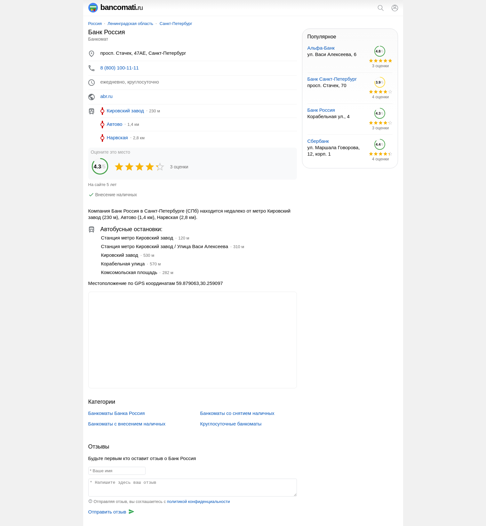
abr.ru (106, 96)
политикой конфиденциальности (198, 501)
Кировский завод (125, 110)
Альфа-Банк (321, 48)
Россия (95, 23)
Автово (115, 124)
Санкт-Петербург (176, 23)
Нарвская (117, 137)
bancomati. (115, 7)
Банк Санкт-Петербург (332, 79)
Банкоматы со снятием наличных (237, 413)
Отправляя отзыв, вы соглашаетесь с (159, 501)
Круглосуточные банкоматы (231, 423)
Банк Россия (321, 110)
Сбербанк (318, 141)
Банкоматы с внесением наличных (126, 423)
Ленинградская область (130, 23)
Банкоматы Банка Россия (116, 413)
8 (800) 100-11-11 (119, 67)
